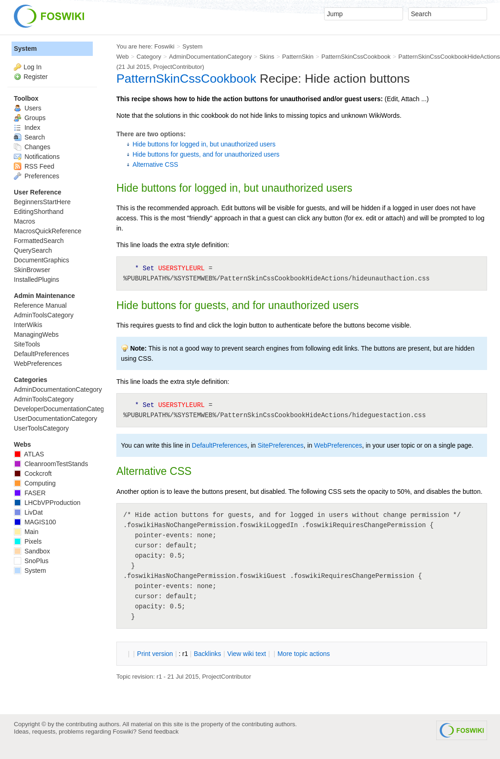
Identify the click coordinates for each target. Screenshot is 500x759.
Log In (33, 67)
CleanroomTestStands (51, 464)
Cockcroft (33, 473)
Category (149, 56)
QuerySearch (33, 250)
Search (29, 137)
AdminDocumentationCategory (210, 56)
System (25, 48)
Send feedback (158, 731)
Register (36, 76)
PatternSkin (297, 56)
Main (26, 531)
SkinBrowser (32, 269)
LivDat (28, 512)
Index (27, 127)
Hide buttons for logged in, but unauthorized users (204, 144)
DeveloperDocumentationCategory (63, 409)
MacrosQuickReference (47, 231)
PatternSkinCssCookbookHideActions (449, 56)
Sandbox (32, 551)
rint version (155, 653)
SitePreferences (281, 445)
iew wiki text (246, 653)
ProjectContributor (177, 66)
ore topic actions (303, 653)
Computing (35, 483)
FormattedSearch (39, 240)
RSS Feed (34, 166)
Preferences (36, 176)
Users (27, 108)
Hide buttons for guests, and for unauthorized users (206, 154)
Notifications (37, 156)
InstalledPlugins (36, 279)
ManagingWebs (36, 334)
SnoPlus (31, 561)
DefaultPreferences (219, 445)
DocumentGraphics (41, 260)
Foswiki (164, 46)
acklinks (207, 653)
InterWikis (28, 324)
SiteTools (27, 344)
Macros (24, 221)
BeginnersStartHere (42, 202)
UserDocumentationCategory (55, 418)
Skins (266, 56)
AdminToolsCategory (43, 315)
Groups (30, 117)
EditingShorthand (38, 211)
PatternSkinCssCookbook (356, 56)
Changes (32, 147)
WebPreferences (338, 445)
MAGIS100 (35, 522)
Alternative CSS (155, 164)
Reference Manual (40, 305)
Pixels (28, 541)
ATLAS (29, 454)
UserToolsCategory (41, 428)
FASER (30, 493)
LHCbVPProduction (47, 502)
